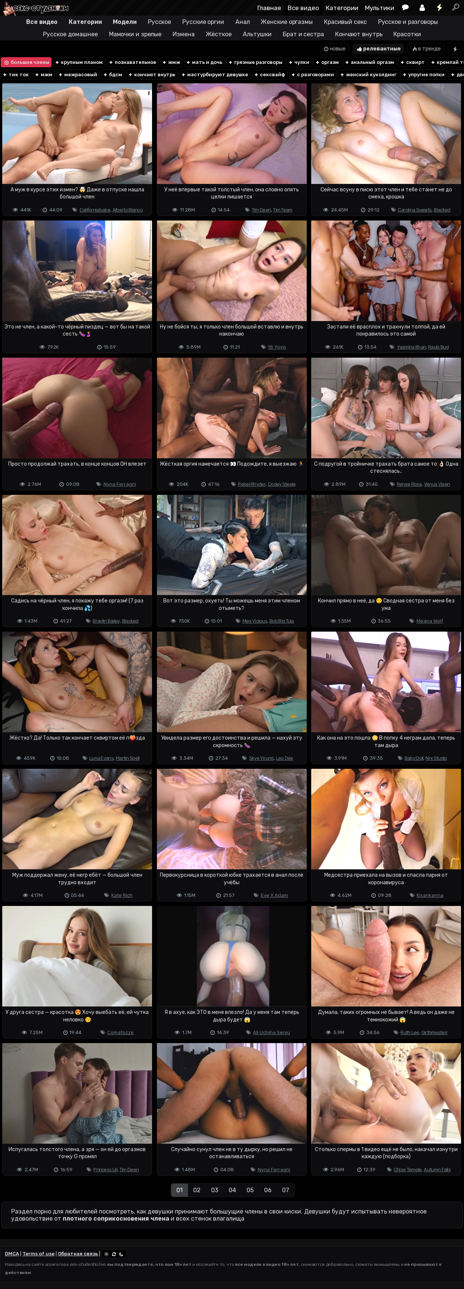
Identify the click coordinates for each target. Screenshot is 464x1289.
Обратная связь (78, 1253)
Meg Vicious (254, 621)
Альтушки (257, 34)
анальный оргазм (369, 62)
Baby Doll (414, 758)
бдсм (112, 74)
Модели (124, 21)
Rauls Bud (438, 347)
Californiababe (95, 210)
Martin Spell (128, 758)
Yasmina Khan (411, 347)
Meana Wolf (430, 621)
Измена (183, 34)
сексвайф (269, 74)
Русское (159, 21)
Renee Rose (409, 484)
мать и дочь (204, 62)
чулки (298, 62)
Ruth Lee (409, 1032)
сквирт (412, 62)
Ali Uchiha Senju (271, 1032)
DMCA (12, 1253)
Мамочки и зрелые (135, 34)
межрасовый (77, 74)
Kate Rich (122, 895)
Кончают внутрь (359, 34)
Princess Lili (105, 1169)
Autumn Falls (437, 1169)
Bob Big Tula (281, 621)
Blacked (442, 210)
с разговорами (312, 74)
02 (197, 1190)
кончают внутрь (151, 74)
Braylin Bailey (106, 621)
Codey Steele (282, 484)
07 (285, 1190)
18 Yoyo (277, 347)
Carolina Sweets (415, 210)
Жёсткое (219, 34)
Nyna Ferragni (119, 484)
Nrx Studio (436, 758)
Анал (242, 21)
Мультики (379, 8)
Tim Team (282, 210)
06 (268, 1190)
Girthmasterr (434, 1032)
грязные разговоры (255, 62)
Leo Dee (284, 758)
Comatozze (120, 1032)
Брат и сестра (303, 34)
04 (232, 1190)
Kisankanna (430, 895)
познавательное (132, 62)
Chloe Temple (408, 1169)
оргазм (327, 62)
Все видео (303, 8)
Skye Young (261, 758)
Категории (342, 8)
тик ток (15, 74)
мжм (43, 74)
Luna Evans (101, 758)
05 (250, 1190)
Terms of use (38, 1253)
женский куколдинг (368, 74)
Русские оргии (203, 21)
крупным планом (79, 62)
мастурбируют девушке (214, 74)
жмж (171, 62)
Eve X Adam (274, 895)
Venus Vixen (437, 484)
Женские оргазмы (287, 21)
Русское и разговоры (408, 21)
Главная (269, 8)
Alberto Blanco (127, 210)
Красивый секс (345, 21)
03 (214, 1190)
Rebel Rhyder (252, 484)
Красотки (407, 34)
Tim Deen (261, 210)
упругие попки (423, 74)
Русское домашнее (70, 34)
